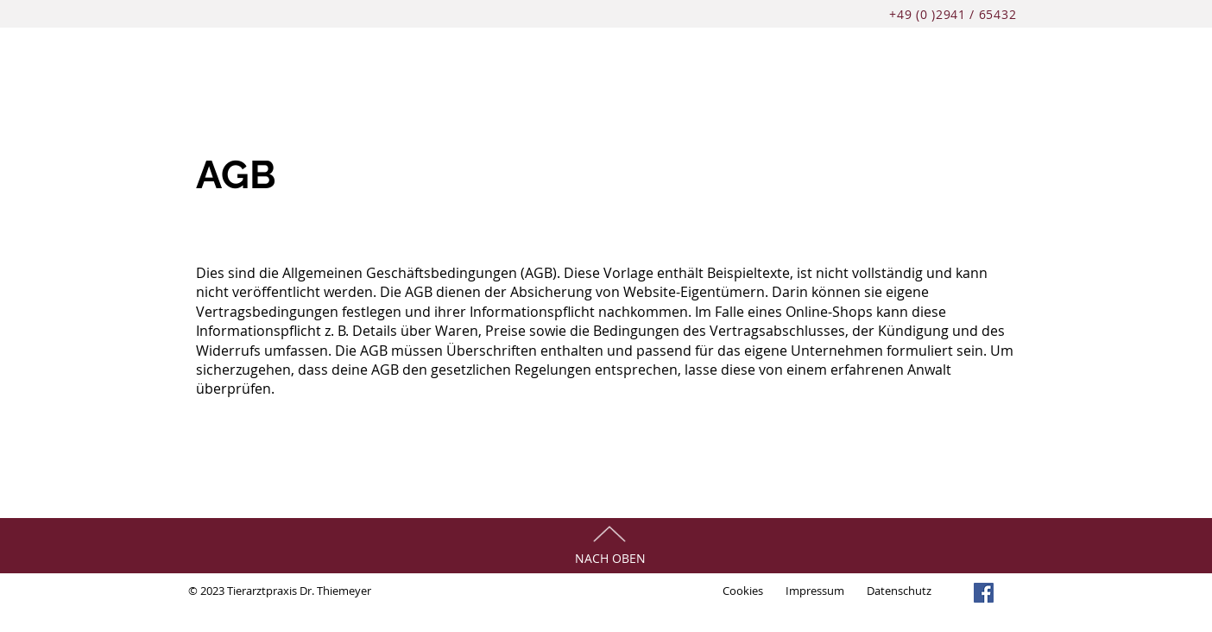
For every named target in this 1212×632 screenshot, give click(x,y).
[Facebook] (984, 593)
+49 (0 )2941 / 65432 (954, 14)
